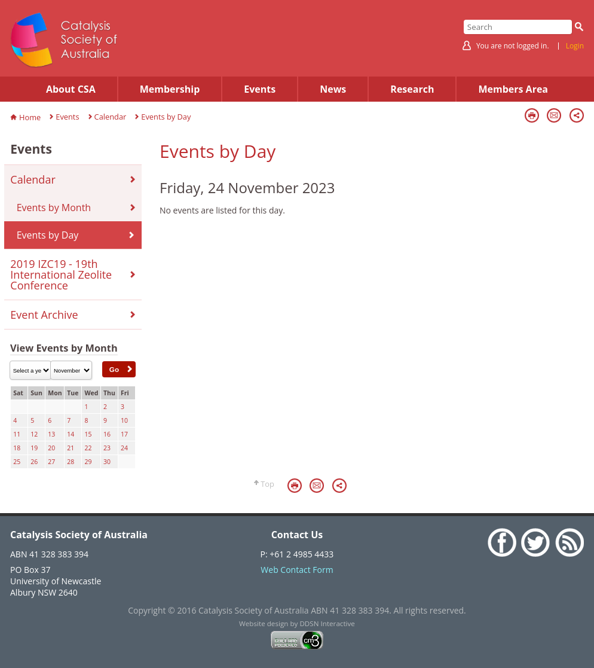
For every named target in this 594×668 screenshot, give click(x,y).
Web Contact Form (297, 569)
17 (124, 434)
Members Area (513, 89)
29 (87, 461)
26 (34, 461)
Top (267, 483)
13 (51, 434)
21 (70, 448)
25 (16, 461)
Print (532, 115)
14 (70, 434)
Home (30, 117)
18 (16, 448)
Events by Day (166, 116)
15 (87, 434)
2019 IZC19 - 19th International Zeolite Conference (61, 274)
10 (124, 420)
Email (554, 115)
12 (34, 434)
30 (107, 461)
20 (51, 448)
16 (107, 434)
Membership (170, 89)
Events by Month (54, 207)
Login (575, 46)
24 (124, 448)
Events (259, 89)
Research (412, 89)
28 (70, 461)
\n (30, 370)
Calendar (110, 116)
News (333, 89)
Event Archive (44, 314)
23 (107, 448)
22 (87, 448)
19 (34, 448)
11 (16, 434)
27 (51, 461)
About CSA (71, 89)
